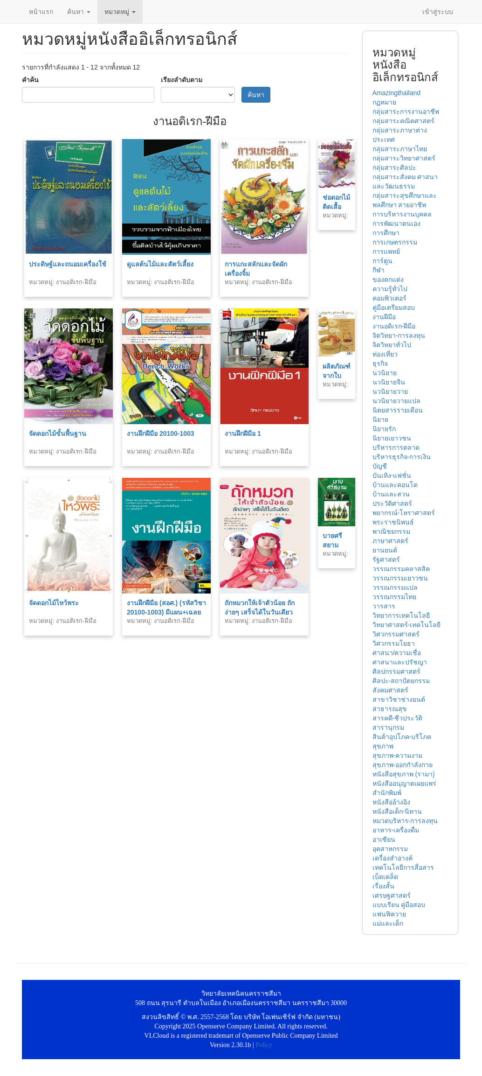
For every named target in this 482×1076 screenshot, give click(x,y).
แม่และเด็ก (387, 923)
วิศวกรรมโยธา (393, 643)
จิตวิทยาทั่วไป (391, 345)
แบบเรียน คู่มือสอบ (399, 904)
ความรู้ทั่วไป (389, 289)
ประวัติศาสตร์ (392, 503)
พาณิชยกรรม (391, 531)
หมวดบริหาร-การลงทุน (405, 820)
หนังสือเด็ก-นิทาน (397, 811)
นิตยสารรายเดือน (397, 410)
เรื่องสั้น (383, 886)
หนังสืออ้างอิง (391, 802)
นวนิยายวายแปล (396, 401)
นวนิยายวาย (390, 391)
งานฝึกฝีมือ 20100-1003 (160, 433)
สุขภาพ (382, 746)
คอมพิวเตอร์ (389, 298)
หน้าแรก (41, 11)
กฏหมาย (384, 102)
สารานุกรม (388, 727)
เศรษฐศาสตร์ (391, 895)
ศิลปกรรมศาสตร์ (396, 671)
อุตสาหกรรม (390, 848)
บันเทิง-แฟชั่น (392, 475)
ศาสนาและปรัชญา (399, 662)
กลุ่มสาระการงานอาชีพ (405, 111)
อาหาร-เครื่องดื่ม (396, 830)
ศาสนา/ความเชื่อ (396, 653)
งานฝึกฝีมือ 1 (243, 433)
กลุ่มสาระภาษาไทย (399, 149)
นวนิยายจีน (388, 382)
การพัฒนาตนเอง (396, 223)
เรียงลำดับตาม (181, 80)
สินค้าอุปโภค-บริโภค (402, 737)
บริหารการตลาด (396, 447)
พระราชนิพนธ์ (393, 522)
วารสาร (383, 606)
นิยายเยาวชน (391, 438)
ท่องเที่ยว (385, 354)
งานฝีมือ (384, 317)
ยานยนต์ (384, 550)
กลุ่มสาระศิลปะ (394, 167)
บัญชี (379, 466)
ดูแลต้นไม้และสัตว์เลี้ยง (160, 264)
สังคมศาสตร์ (390, 690)
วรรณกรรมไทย (394, 597)
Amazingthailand (396, 93)
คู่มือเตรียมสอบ (393, 307)
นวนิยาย (384, 373)
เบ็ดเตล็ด (385, 876)
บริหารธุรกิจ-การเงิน (401, 457)
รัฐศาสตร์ (386, 559)
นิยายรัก (384, 429)
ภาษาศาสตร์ (390, 541)
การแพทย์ (386, 251)
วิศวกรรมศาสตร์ (396, 634)
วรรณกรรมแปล (395, 587)
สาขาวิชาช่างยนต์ (398, 699)
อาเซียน (383, 839)
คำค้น (30, 80)
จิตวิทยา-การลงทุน (399, 335)
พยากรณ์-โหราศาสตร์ (403, 513)
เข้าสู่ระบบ (437, 11)
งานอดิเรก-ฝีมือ (394, 326)
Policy (263, 1044)
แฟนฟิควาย (389, 914)
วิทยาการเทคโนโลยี (401, 615)
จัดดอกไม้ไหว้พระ (54, 603)
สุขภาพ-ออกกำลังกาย (402, 765)
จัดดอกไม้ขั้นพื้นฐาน (57, 433)
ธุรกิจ (380, 363)
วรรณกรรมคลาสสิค (401, 569)
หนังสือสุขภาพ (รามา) (403, 774)
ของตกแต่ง (388, 279)
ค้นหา (78, 11)
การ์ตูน (382, 261)
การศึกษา (385, 233)
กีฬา (378, 270)
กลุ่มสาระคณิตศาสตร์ (403, 121)
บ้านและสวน (391, 494)
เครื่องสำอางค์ (392, 858)
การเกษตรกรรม (394, 242)
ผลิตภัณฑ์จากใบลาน (337, 376)
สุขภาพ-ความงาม (397, 755)
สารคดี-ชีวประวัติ (397, 718)
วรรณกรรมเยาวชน (400, 578)
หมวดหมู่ (120, 11)
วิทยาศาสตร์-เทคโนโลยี (406, 625)
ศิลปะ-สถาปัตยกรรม (401, 681)
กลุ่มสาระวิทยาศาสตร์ (403, 158)
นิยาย (380, 419)
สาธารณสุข (389, 709)
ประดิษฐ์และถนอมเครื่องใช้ (67, 264)
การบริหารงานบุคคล (402, 214)
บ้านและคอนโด (395, 485)
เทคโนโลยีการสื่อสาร (403, 867)
